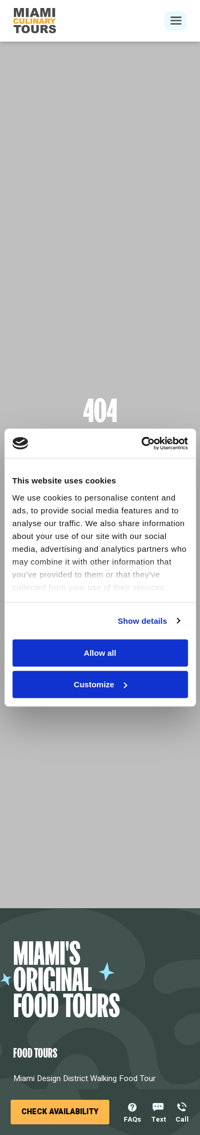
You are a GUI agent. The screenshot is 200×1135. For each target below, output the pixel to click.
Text (158, 1118)
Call (182, 1118)
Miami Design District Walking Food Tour (84, 1078)
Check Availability (60, 1111)
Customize (100, 684)
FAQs (132, 1118)
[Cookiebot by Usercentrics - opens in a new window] (142, 443)
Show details (142, 620)
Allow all (100, 652)
